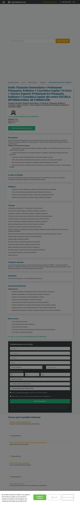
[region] (40, 498)
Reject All (54, 497)
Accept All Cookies (40, 497)
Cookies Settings (67, 497)
